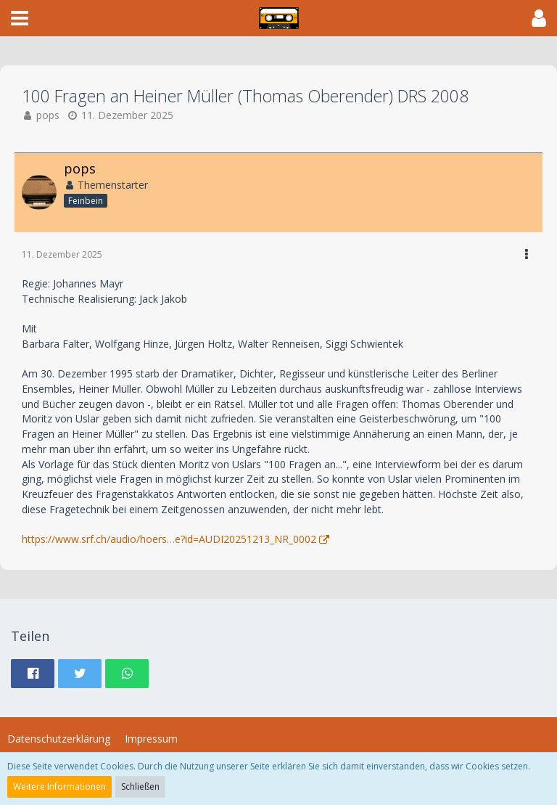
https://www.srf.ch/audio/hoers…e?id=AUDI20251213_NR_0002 (169, 539)
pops (47, 115)
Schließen (140, 786)
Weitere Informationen (59, 786)
